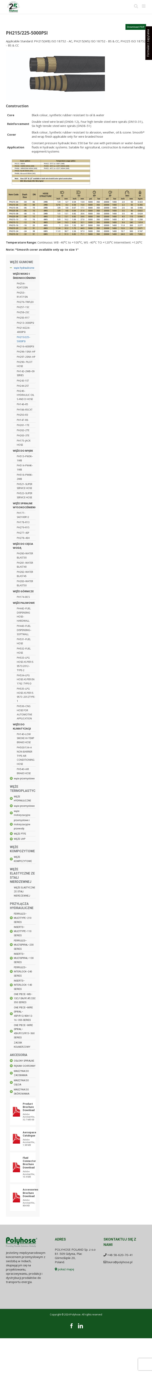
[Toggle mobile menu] (144, 6)
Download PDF (136, 26)
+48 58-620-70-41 (120, 1255)
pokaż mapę (64, 1269)
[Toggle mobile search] (136, 6)
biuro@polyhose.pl (119, 1262)
